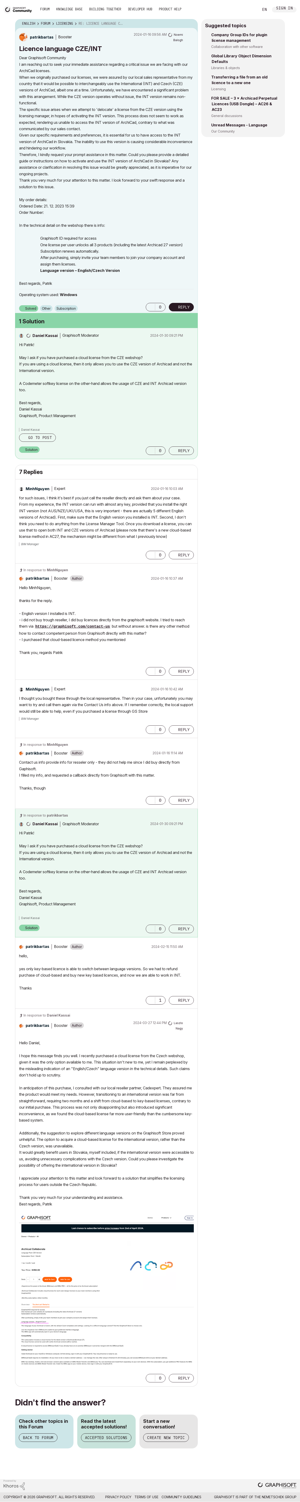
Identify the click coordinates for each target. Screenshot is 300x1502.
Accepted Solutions (106, 1437)
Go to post (40, 437)
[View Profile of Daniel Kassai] (45, 335)
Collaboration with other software (237, 47)
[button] (150, 307)
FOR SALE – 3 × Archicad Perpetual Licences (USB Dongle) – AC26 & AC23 (244, 104)
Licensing (218, 89)
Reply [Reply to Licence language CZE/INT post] (184, 307)
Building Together (105, 9)
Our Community (223, 131)
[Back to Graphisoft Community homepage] (19, 9)
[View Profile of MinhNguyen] (37, 488)
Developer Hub (140, 9)
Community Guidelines (181, 1497)
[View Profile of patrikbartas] (41, 37)
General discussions (226, 116)
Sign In (284, 8)
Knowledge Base (69, 9)
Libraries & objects (225, 68)
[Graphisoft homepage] (277, 1485)
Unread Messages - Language (239, 125)
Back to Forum (38, 1437)
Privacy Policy (118, 1497)
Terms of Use (146, 1497)
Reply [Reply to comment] (184, 450)
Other (46, 308)
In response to (46, 570)
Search (250, 9)
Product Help (170, 9)
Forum (45, 9)
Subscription (66, 308)
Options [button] (191, 23)
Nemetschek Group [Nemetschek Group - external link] (279, 1497)
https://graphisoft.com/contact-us (72, 627)
